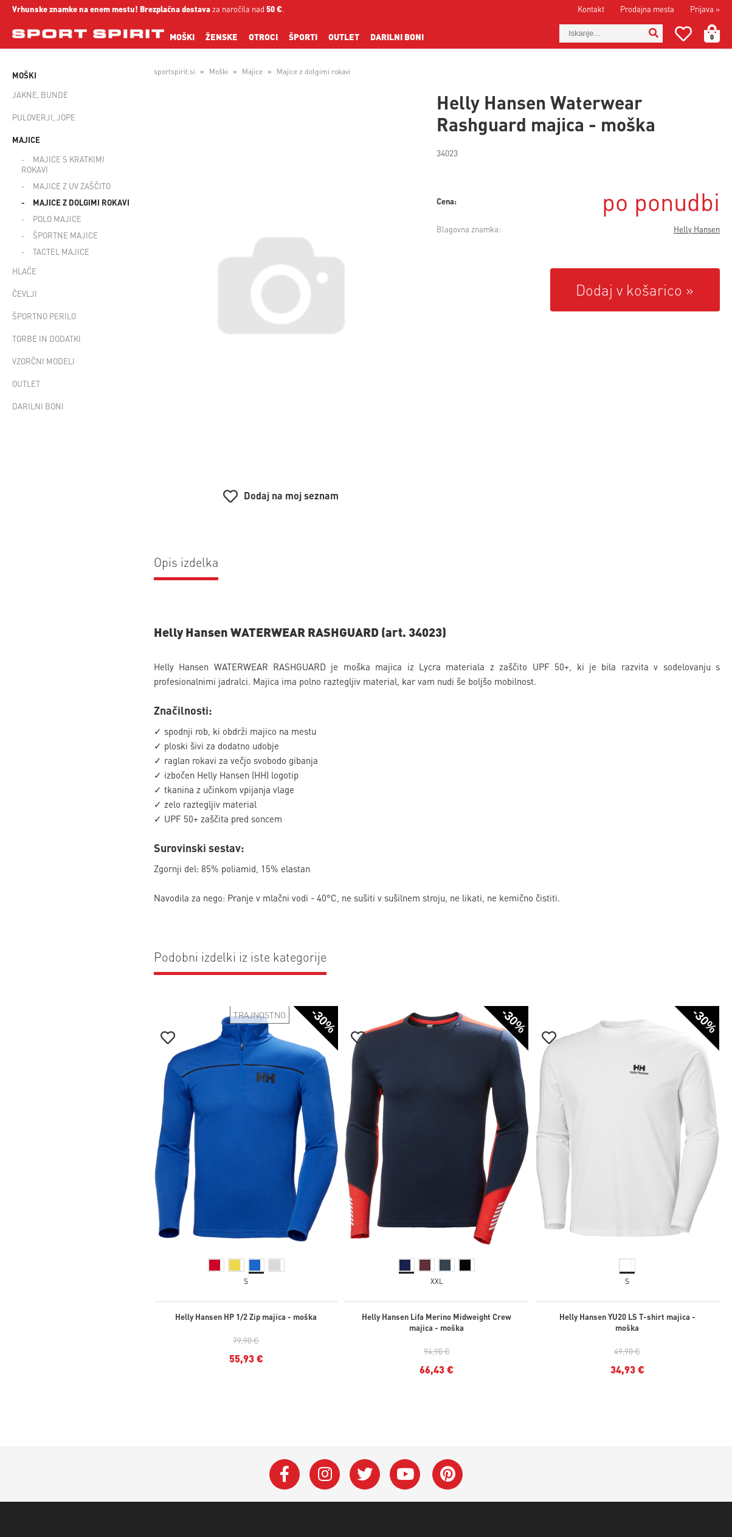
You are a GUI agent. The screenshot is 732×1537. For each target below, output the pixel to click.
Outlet (343, 36)
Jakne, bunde (40, 94)
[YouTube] (405, 1474)
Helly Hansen (697, 229)
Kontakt (591, 9)
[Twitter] (365, 1474)
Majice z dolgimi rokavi (81, 202)
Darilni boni (397, 36)
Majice (26, 139)
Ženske (221, 36)
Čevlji (24, 293)
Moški (182, 36)
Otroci (263, 36)
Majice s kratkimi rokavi (63, 164)
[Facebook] (284, 1474)
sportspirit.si (174, 71)
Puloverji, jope (43, 117)
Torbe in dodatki (46, 338)
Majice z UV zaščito (72, 186)
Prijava (705, 9)
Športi (303, 36)
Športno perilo (44, 316)
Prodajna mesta (647, 9)
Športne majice (65, 235)
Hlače (24, 271)
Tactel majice (61, 251)
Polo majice (57, 218)
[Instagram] (324, 1474)
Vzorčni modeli (43, 361)
